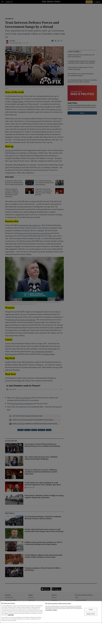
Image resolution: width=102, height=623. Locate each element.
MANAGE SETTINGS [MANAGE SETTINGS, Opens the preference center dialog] (90, 614)
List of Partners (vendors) (51, 610)
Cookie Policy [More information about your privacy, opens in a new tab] (11, 614)
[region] (51, 612)
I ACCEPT (91, 609)
